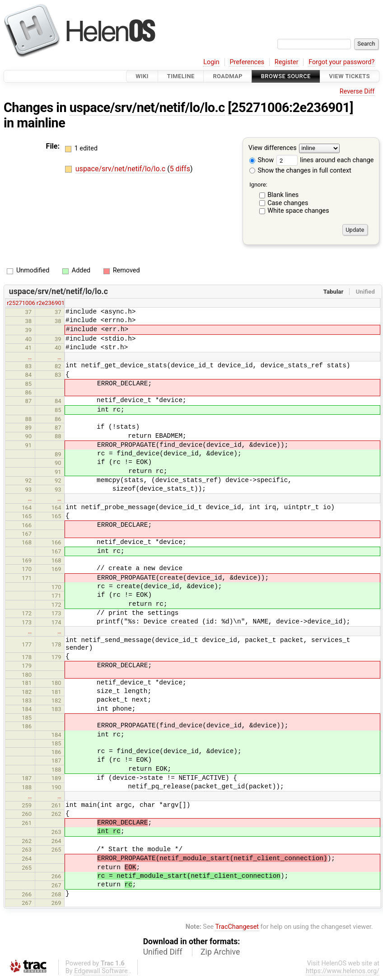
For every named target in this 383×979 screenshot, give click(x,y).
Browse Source (286, 76)
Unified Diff (162, 951)
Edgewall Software (101, 971)
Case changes (287, 203)
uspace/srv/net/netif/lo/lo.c (147, 107)
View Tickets (349, 76)
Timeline (181, 76)
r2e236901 (51, 303)
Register (287, 62)
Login (211, 62)
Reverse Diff (357, 91)
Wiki (142, 76)
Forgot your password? (341, 62)
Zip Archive (220, 951)
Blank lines (283, 195)
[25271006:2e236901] (290, 107)
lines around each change (325, 160)
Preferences (246, 62)
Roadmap (228, 76)
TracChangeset (237, 927)
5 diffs (180, 168)
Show (261, 160)
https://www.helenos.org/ (342, 971)
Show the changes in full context (300, 170)
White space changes (298, 211)
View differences (272, 148)
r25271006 (21, 303)
